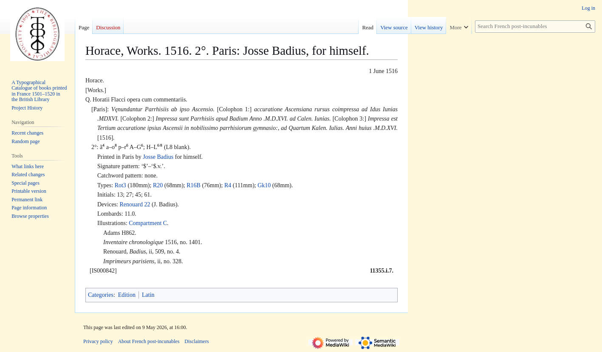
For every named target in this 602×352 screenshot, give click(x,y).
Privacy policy (98, 341)
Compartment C (148, 223)
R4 (227, 185)
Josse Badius (158, 157)
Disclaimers (196, 341)
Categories (100, 295)
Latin (148, 295)
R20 (158, 185)
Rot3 (120, 185)
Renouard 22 (134, 204)
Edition (127, 295)
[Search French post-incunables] (535, 26)
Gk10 (264, 185)
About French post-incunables (149, 341)
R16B (194, 185)
